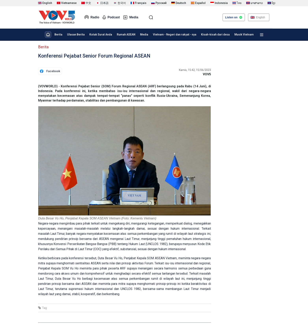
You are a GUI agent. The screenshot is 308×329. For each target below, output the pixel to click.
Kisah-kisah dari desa (215, 34)
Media (130, 17)
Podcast (111, 17)
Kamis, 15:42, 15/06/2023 (195, 70)
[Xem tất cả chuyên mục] (261, 34)
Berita (58, 34)
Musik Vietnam (244, 34)
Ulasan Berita (76, 34)
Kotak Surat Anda (100, 34)
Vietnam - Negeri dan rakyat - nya (174, 34)
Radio (91, 17)
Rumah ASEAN (126, 34)
